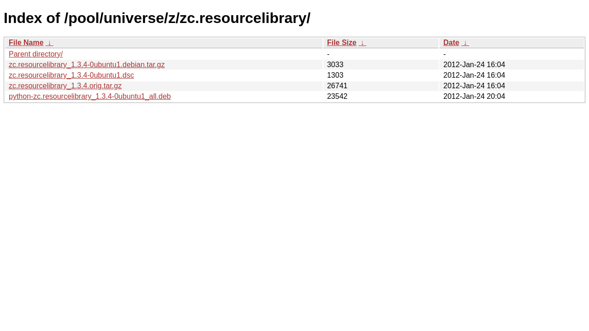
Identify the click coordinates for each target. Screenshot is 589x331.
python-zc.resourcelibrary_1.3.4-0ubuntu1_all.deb (90, 96)
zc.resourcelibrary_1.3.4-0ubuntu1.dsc (71, 75)
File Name (26, 42)
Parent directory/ (36, 54)
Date (451, 42)
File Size (342, 42)
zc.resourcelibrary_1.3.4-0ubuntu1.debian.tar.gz (87, 64)
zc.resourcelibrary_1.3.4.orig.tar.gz (65, 86)
